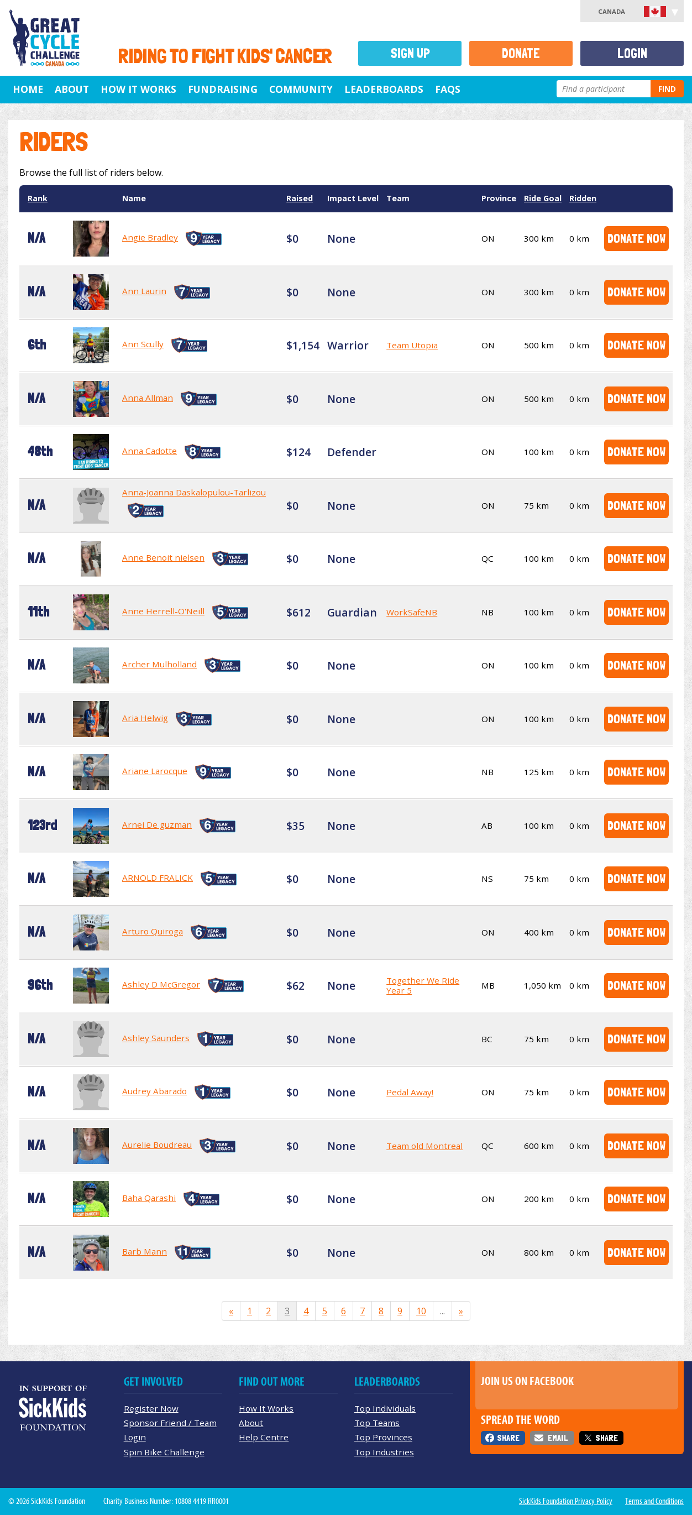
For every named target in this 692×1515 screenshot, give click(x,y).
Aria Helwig (145, 717)
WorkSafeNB (411, 612)
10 (421, 1311)
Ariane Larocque (154, 770)
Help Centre (264, 1437)
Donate (521, 53)
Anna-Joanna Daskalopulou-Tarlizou (194, 492)
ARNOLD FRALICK (157, 877)
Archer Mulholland (159, 664)
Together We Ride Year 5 (422, 985)
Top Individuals (385, 1408)
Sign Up (410, 53)
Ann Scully (143, 343)
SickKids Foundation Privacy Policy (565, 1501)
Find (667, 88)
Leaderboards (383, 89)
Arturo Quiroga (152, 931)
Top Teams (377, 1422)
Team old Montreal (424, 1145)
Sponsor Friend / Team (170, 1422)
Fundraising (223, 89)
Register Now (151, 1408)
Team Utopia (412, 345)
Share (508, 1438)
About (72, 89)
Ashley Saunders (156, 1037)
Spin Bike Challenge (164, 1451)
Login (632, 53)
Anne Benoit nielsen (163, 557)
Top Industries (384, 1451)
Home (28, 89)
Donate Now (636, 238)
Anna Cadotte (149, 450)
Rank (38, 198)
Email (558, 1438)
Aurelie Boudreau (157, 1144)
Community (301, 89)
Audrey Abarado (154, 1090)
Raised (299, 198)
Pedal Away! (409, 1092)
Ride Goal (543, 198)
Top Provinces (383, 1437)
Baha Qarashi (149, 1197)
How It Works (138, 89)
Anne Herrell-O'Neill (163, 611)
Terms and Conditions (654, 1501)
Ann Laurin (144, 290)
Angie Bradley (150, 237)
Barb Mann (144, 1251)
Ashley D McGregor (161, 984)
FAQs (447, 89)
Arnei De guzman (157, 824)
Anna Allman (147, 397)
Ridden (582, 198)
